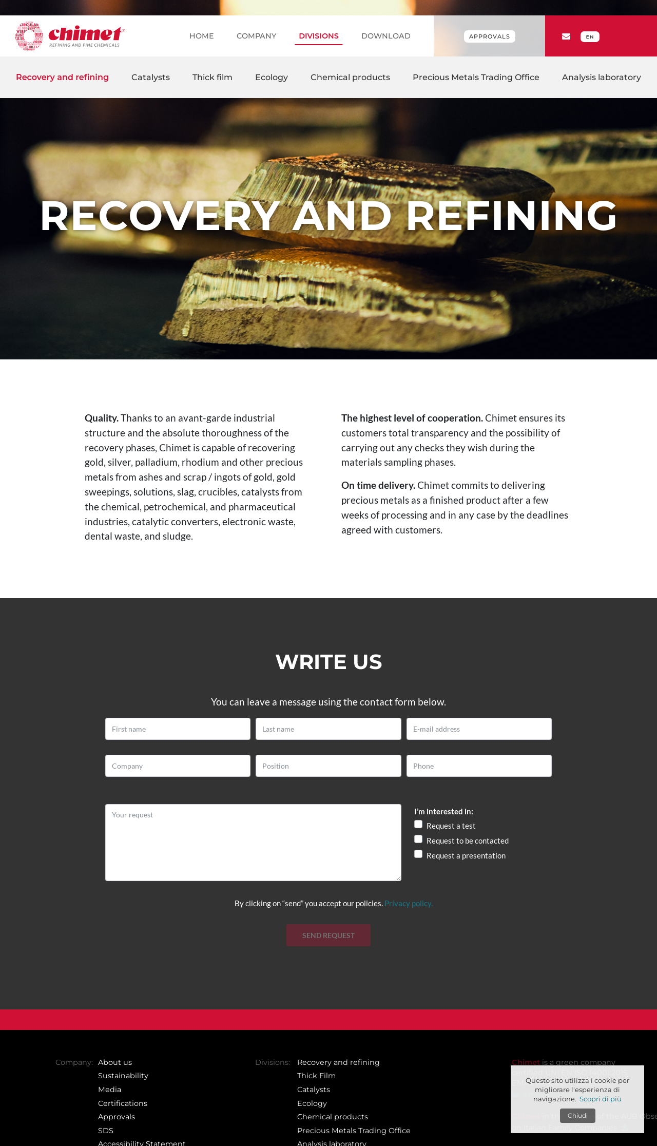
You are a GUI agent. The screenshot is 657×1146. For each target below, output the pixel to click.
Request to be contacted (468, 840)
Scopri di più (600, 1099)
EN (590, 37)
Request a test (451, 825)
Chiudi (578, 1115)
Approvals (489, 36)
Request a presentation (466, 855)
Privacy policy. (408, 903)
